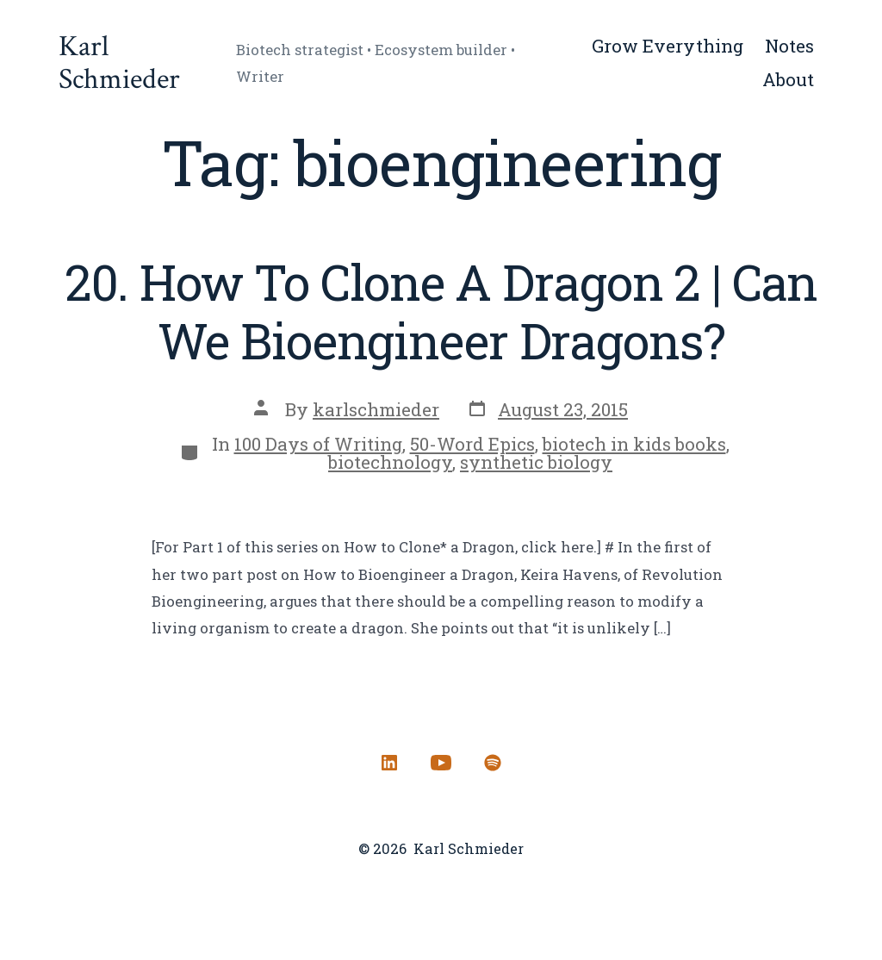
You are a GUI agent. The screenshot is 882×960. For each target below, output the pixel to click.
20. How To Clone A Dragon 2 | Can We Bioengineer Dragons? (441, 311)
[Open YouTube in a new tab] (441, 763)
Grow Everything (667, 46)
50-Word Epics (472, 444)
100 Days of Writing (318, 444)
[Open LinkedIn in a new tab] (389, 763)
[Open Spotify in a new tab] (493, 763)
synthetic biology (536, 462)
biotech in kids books (634, 444)
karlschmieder (376, 409)
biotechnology (390, 462)
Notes (789, 46)
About (788, 79)
